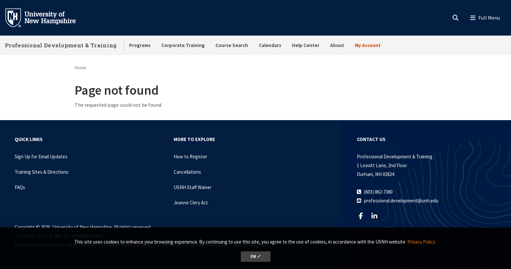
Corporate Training (183, 45)
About (337, 45)
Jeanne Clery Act (191, 202)
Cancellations (187, 172)
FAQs (20, 187)
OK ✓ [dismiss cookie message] (255, 256)
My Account (368, 45)
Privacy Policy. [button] (421, 242)
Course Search (231, 45)
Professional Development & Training (61, 45)
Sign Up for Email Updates (41, 156)
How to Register (190, 156)
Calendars (270, 45)
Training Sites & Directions (41, 172)
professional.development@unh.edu (401, 201)
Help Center (305, 45)
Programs (140, 45)
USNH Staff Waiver (193, 187)
